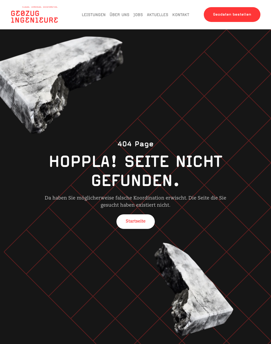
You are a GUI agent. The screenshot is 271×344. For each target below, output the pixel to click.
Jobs (138, 14)
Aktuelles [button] (157, 14)
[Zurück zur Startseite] (34, 14)
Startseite (136, 221)
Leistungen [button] (94, 14)
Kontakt (180, 14)
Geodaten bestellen (232, 14)
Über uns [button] (119, 14)
